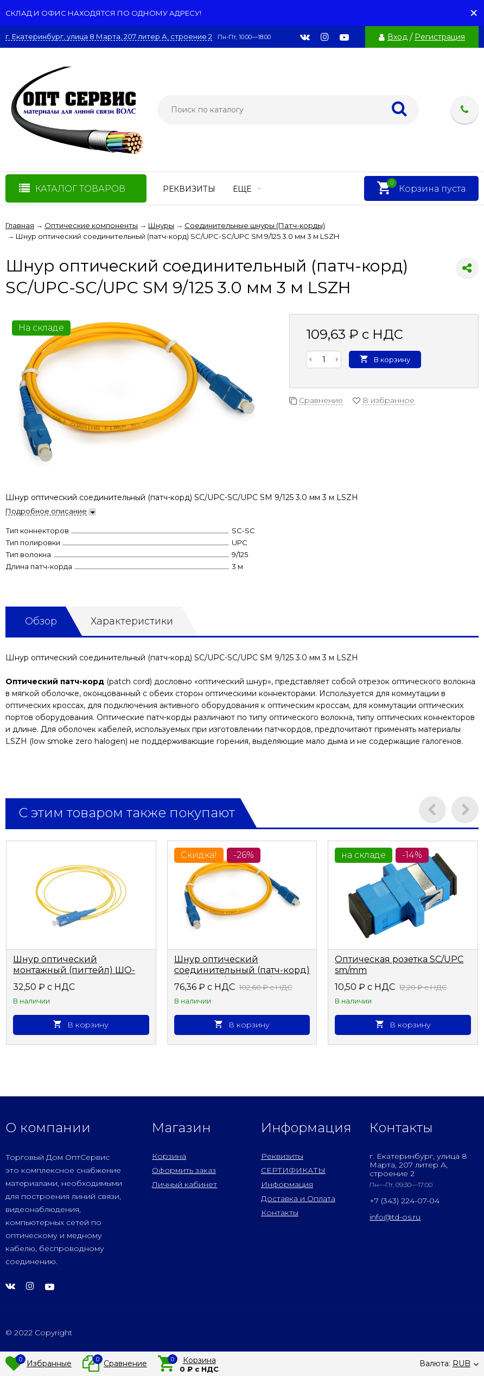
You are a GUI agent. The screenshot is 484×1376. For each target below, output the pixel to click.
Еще (247, 189)
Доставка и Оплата (298, 1198)
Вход (397, 37)
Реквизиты (189, 189)
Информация (287, 1184)
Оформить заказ (184, 1170)
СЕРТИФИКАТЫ (293, 1170)
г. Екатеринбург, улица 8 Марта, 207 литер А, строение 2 (108, 37)
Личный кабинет (184, 1184)
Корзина (169, 1156)
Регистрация (440, 37)
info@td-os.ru (395, 1217)
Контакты (279, 1212)
